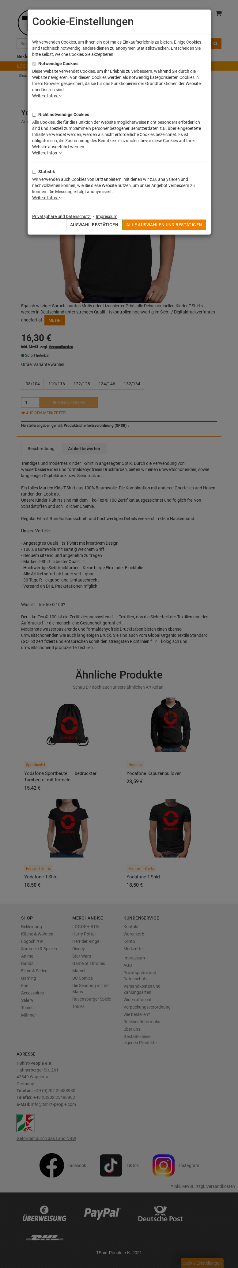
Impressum (106, 216)
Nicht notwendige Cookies (63, 114)
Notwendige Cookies (58, 63)
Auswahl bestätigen (94, 224)
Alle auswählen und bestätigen (164, 224)
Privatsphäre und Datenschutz (61, 216)
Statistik (46, 171)
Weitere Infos (47, 95)
